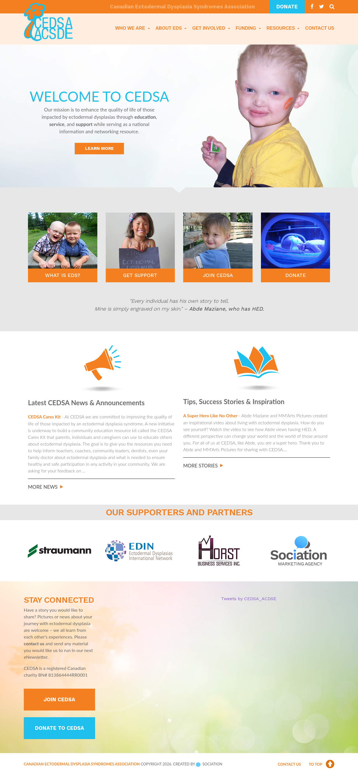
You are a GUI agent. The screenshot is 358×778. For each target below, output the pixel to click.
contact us (34, 643)
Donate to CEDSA (59, 729)
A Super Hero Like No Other (211, 415)
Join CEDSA (59, 701)
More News (43, 487)
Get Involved (209, 28)
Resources (281, 28)
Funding (246, 28)
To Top (321, 765)
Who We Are (130, 28)
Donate (287, 7)
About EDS (169, 28)
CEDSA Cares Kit (45, 416)
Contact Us (319, 28)
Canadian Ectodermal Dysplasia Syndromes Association (82, 765)
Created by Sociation (197, 765)
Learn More (99, 149)
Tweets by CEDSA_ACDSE (248, 598)
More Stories (200, 465)
